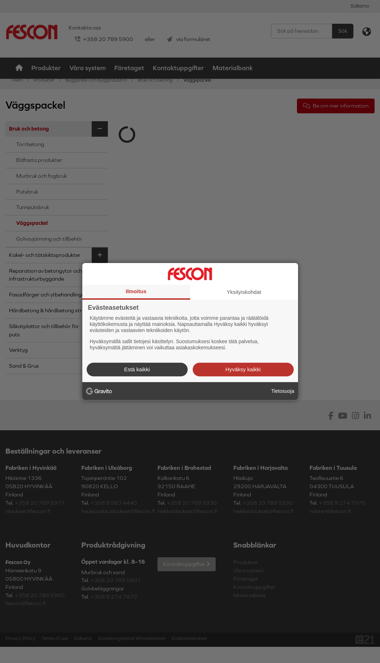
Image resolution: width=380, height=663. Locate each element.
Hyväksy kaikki (243, 369)
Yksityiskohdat (244, 292)
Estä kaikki (137, 369)
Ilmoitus (136, 291)
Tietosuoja (282, 391)
